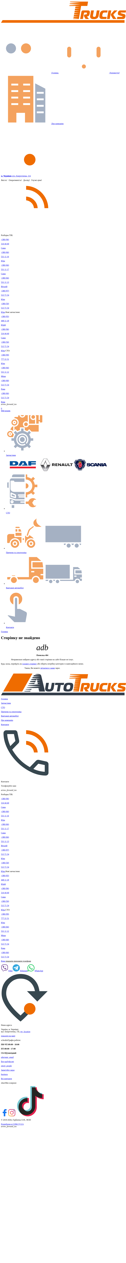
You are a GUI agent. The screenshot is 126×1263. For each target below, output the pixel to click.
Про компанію (32, 124)
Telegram (20, 971)
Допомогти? (89, 73)
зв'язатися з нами (47, 668)
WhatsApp (35, 971)
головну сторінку (29, 664)
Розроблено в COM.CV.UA (12, 1124)
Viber (7, 971)
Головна (30, 73)
